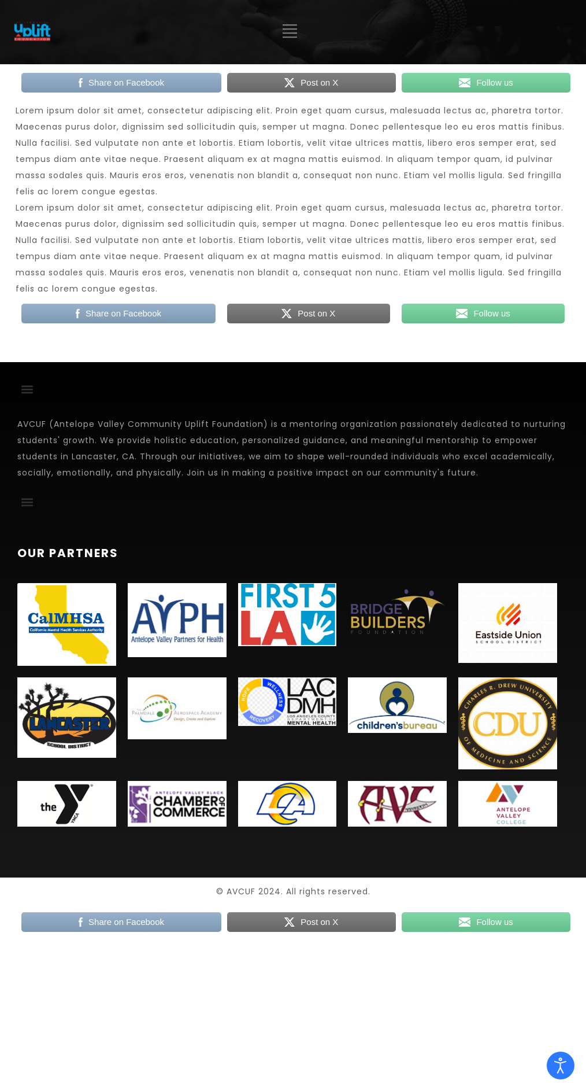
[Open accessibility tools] (560, 1065)
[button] (26, 389)
